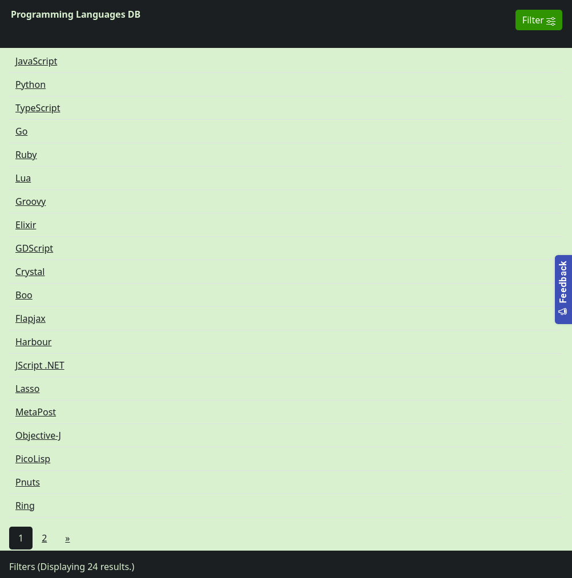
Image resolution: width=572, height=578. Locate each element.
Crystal (30, 271)
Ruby (26, 154)
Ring (25, 505)
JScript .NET (40, 365)
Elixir (25, 225)
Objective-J (38, 435)
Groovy (30, 201)
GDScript (34, 248)
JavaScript (36, 61)
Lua (23, 178)
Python (30, 84)
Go (21, 131)
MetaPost (35, 412)
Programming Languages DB (75, 14)
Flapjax (30, 318)
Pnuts (27, 482)
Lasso (27, 388)
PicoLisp (32, 458)
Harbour (33, 342)
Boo (24, 295)
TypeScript (37, 108)
